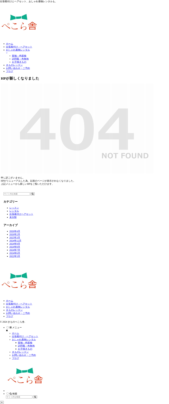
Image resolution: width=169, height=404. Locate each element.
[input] (16, 193)
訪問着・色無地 (26, 346)
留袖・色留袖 (25, 342)
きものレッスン (14, 310)
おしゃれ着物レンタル (18, 307)
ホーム (9, 300)
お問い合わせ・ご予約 (18, 313)
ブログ (9, 316)
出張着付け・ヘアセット (19, 304)
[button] (32, 193)
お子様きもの (25, 349)
